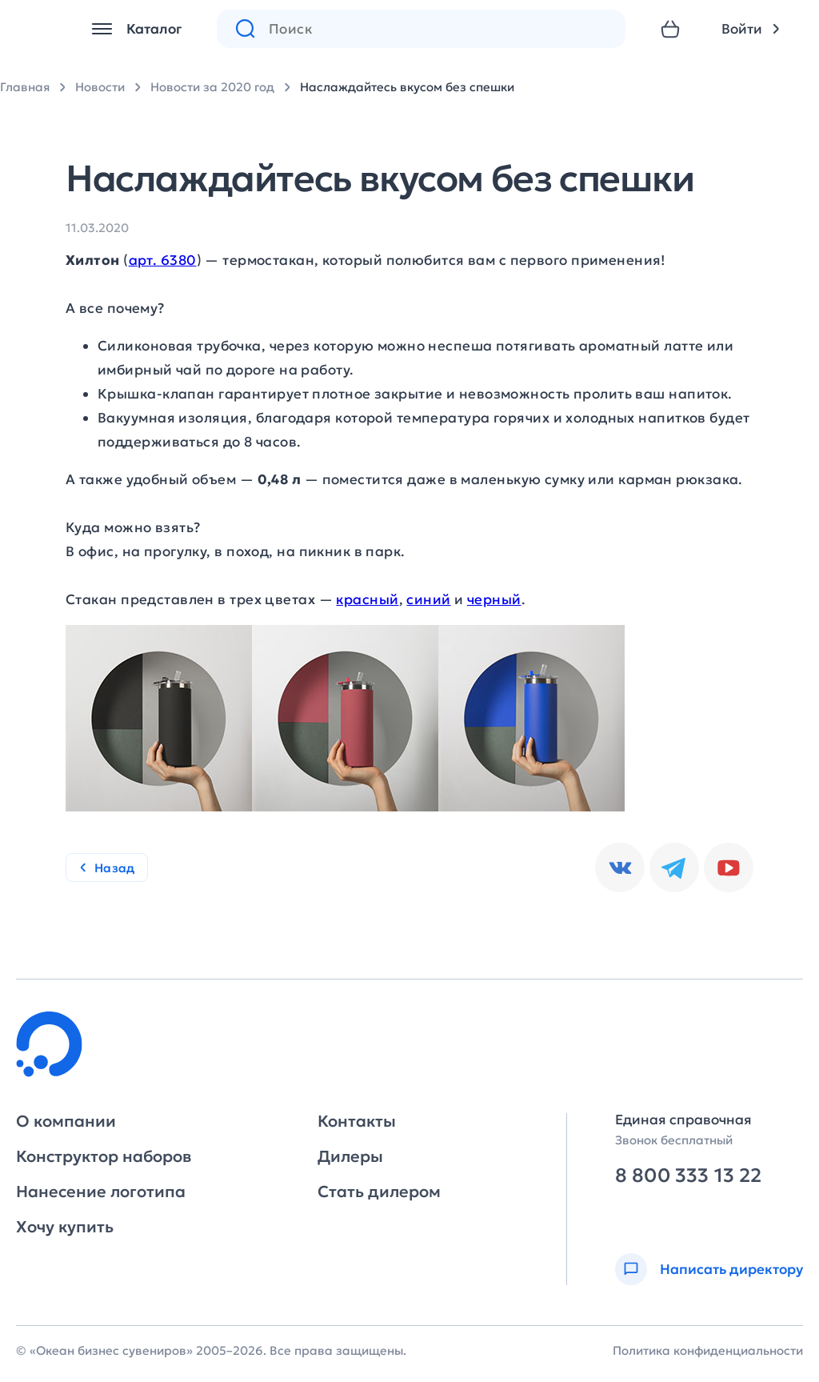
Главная (25, 86)
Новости (100, 86)
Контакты (357, 1121)
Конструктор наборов (103, 1156)
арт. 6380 (163, 260)
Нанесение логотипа (101, 1192)
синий (428, 599)
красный (367, 599)
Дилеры (350, 1156)
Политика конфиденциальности (708, 1350)
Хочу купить (65, 1227)
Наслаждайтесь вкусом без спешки (407, 86)
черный (494, 599)
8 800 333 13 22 (688, 1176)
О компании (66, 1121)
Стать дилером (379, 1192)
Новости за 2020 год (212, 86)
